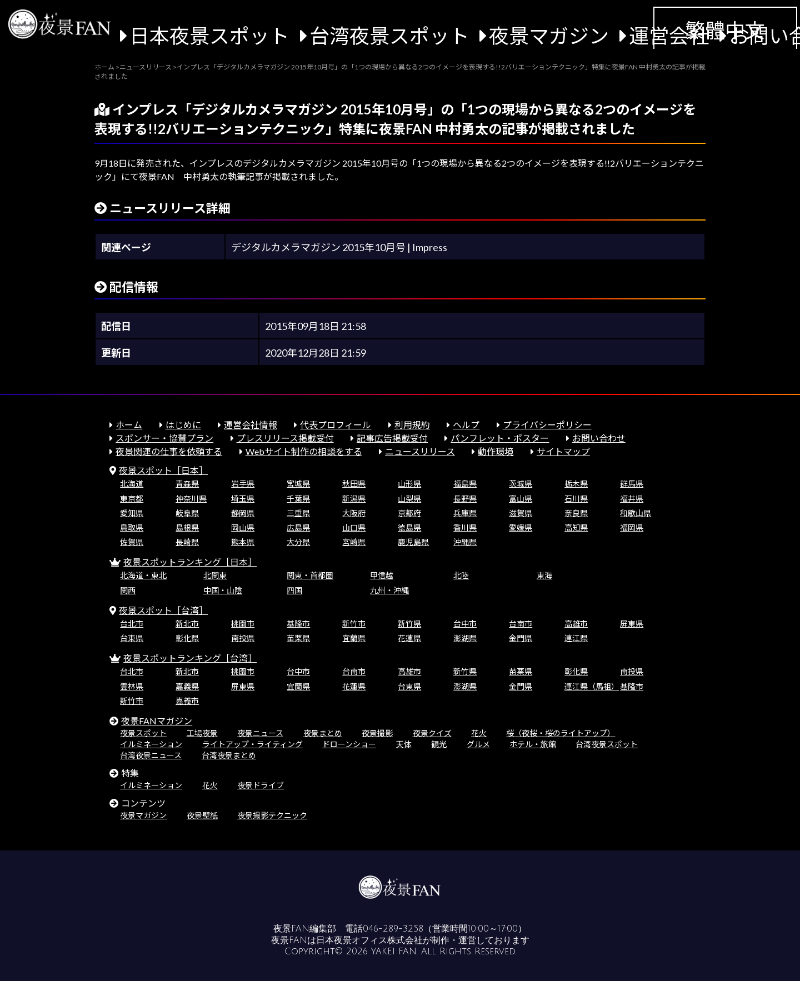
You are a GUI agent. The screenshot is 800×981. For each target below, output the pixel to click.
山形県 (409, 483)
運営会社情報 (250, 424)
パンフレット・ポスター (500, 438)
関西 (128, 590)
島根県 (187, 527)
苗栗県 (298, 638)
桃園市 (242, 623)
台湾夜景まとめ (229, 755)
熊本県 (242, 542)
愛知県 (131, 513)
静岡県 (242, 513)
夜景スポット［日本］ (163, 470)
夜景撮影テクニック (272, 815)
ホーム (129, 424)
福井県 (631, 498)
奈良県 (576, 513)
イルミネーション (151, 744)
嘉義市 (187, 700)
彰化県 (187, 638)
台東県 (131, 638)
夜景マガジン (549, 35)
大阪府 (354, 513)
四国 (294, 590)
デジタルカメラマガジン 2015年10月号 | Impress (339, 247)
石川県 (576, 498)
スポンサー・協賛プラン (164, 438)
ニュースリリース (420, 451)
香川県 (465, 527)
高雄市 (576, 623)
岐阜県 (187, 513)
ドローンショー (349, 744)
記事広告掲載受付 (392, 438)
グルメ (478, 744)
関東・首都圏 (310, 575)
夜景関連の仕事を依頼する (169, 451)
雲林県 (131, 686)
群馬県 (631, 483)
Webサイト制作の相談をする (304, 451)
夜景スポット (143, 733)
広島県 (298, 527)
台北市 (131, 623)
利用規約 (412, 424)
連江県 (576, 638)
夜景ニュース (260, 733)
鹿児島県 (413, 542)
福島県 (465, 483)
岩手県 (242, 483)
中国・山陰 (222, 590)
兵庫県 (465, 513)
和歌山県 (635, 513)
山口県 (354, 527)
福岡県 (631, 527)
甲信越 (381, 575)
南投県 (242, 638)
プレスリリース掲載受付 (285, 438)
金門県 (520, 638)
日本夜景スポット (209, 35)
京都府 (409, 513)
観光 (439, 744)
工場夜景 (202, 733)
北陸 (461, 575)
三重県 (298, 513)
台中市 (465, 623)
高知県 (576, 527)
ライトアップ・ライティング (252, 744)
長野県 (465, 498)
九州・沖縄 (389, 590)
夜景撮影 (377, 733)
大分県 (298, 542)
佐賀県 (131, 542)
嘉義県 (187, 686)
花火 (479, 733)
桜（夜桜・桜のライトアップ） (560, 733)
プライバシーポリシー (547, 424)
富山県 (520, 498)
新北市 (187, 623)
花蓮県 (409, 638)
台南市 (520, 623)
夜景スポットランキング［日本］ (190, 562)
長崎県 (187, 542)
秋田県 (354, 483)
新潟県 (354, 498)
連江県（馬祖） (591, 686)
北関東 (215, 575)
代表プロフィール (335, 424)
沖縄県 (465, 542)
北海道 (131, 483)
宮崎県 (354, 542)
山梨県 (409, 498)
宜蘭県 (354, 638)
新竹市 (354, 623)
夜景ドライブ (260, 785)
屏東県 (631, 623)
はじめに (183, 424)
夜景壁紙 (202, 815)
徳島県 (409, 527)
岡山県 (242, 527)
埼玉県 (242, 498)
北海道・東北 (143, 575)
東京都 (131, 498)
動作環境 (495, 451)
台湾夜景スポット (389, 35)
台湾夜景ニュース (151, 755)
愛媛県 (520, 527)
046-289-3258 (393, 929)
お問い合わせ (599, 438)
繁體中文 (725, 30)
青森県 (187, 483)
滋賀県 (520, 513)
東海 (544, 575)
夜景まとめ (322, 733)
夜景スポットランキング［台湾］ (190, 658)
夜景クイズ (432, 733)
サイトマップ (563, 451)
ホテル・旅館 (532, 744)
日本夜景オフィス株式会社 (369, 940)
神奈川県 (191, 498)
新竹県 (409, 623)
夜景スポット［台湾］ (163, 610)
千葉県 (298, 498)
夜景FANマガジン (156, 720)
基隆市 (298, 623)
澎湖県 (465, 638)
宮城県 (298, 483)
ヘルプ (466, 424)
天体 (404, 744)
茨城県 (520, 483)
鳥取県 (131, 527)
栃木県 (576, 483)
